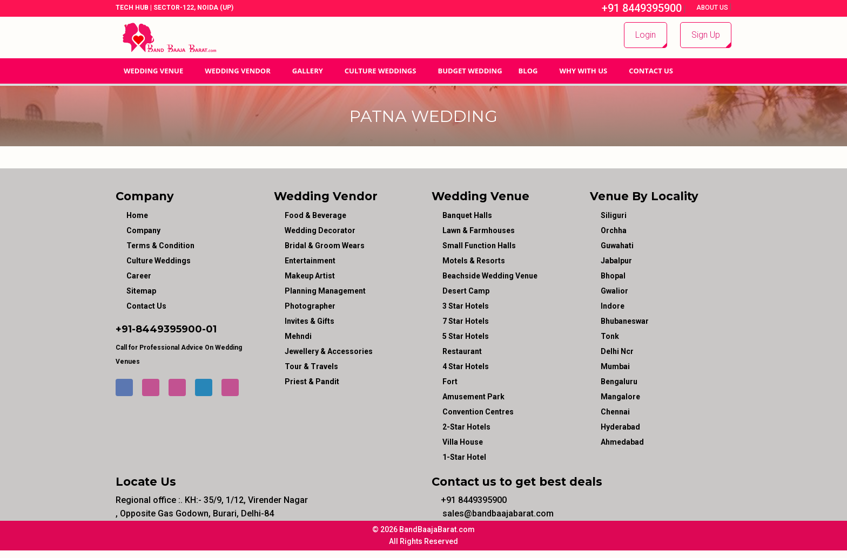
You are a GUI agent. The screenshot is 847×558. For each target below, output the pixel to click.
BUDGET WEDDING (470, 71)
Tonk (610, 336)
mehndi (298, 336)
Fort (450, 381)
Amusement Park (473, 396)
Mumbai (615, 366)
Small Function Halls (479, 245)
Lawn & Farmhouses (478, 230)
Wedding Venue (153, 71)
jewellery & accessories (329, 351)
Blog (528, 71)
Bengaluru (619, 381)
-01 (209, 329)
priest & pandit (312, 381)
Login (645, 35)
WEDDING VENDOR (238, 71)
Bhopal (613, 275)
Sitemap (141, 291)
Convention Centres (478, 411)
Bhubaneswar (625, 321)
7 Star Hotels (465, 321)
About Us (713, 7)
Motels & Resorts (473, 260)
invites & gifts (309, 321)
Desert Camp (465, 291)
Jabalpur (616, 260)
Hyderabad (620, 427)
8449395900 (169, 329)
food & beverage (315, 215)
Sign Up (705, 35)
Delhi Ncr (617, 351)
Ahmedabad (622, 442)
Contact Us (651, 71)
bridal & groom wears (325, 245)
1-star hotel (464, 457)
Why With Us (583, 71)
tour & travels (311, 366)
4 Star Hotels (465, 366)
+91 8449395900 (636, 8)
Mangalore (620, 396)
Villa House (462, 442)
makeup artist (310, 275)
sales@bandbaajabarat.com (493, 513)
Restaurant (462, 351)
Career (138, 275)
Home (137, 215)
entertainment (310, 260)
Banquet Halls (467, 215)
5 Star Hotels (465, 336)
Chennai (615, 411)
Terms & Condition (160, 245)
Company (143, 230)
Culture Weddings (380, 71)
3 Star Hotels (465, 306)
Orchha (614, 230)
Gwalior (614, 291)
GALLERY (307, 71)
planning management (325, 291)
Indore (612, 306)
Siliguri (614, 215)
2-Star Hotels (466, 427)
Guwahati (617, 245)
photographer (310, 306)
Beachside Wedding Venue (489, 275)
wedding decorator (320, 230)
